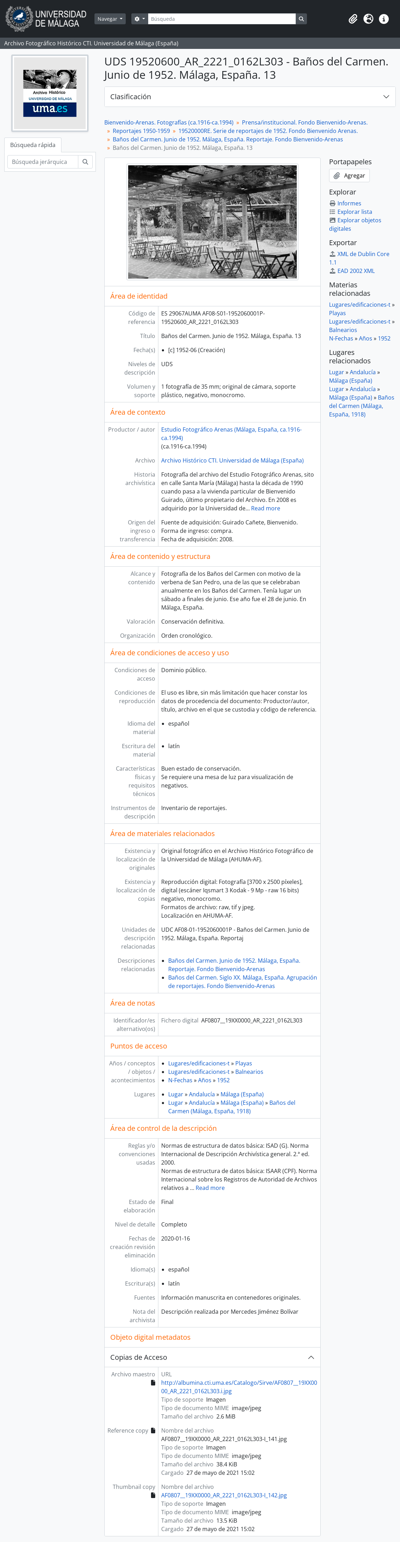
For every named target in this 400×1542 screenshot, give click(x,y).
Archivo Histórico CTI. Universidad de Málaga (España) (232, 460)
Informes (345, 203)
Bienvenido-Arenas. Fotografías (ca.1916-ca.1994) (169, 122)
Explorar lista (350, 212)
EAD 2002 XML (352, 271)
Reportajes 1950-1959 (141, 131)
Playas (243, 1063)
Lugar (175, 1094)
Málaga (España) (242, 1094)
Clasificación (130, 96)
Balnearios (249, 1072)
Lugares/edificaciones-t (199, 1063)
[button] (353, 19)
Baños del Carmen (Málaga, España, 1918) (361, 406)
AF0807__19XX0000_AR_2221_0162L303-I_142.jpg (224, 1495)
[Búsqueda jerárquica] (42, 161)
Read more (265, 508)
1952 (223, 1080)
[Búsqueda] (222, 18)
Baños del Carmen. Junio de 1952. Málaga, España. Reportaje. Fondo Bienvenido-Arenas (228, 139)
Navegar (108, 18)
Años (204, 1080)
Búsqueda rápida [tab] (32, 145)
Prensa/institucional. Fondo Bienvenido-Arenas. (305, 122)
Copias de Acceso (138, 1357)
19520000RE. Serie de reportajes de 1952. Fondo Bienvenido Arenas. (268, 131)
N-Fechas (180, 1080)
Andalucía (202, 1094)
